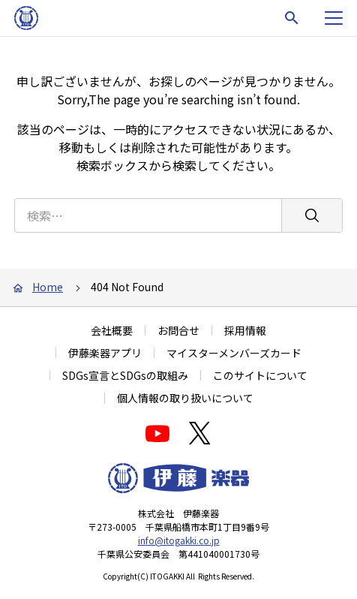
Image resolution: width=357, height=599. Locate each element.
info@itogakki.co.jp (179, 540)
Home (47, 286)
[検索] (311, 215)
